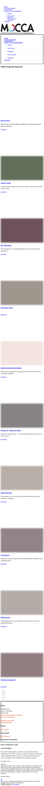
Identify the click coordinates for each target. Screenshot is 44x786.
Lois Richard (5, 555)
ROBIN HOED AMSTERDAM (11, 368)
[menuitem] (23, 7)
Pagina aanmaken (11, 18)
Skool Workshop (6, 493)
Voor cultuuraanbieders (13, 11)
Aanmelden (10, 17)
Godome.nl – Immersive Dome (11, 430)
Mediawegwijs (5, 617)
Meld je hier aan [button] (5, 736)
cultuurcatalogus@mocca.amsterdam (11, 715)
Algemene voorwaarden (7, 720)
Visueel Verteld (6, 183)
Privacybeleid (15, 784)
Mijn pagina (10, 20)
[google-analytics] (1, 779)
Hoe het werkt (10, 15)
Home (6, 7)
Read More (4, 129)
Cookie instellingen (6, 722)
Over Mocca (8, 9)
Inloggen (9, 13)
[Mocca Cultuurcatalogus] (22, 3)
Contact (7, 21)
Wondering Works (7, 308)
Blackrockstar (5, 120)
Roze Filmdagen (6, 245)
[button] (22, 117)
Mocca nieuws (5, 729)
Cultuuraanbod (9, 8)
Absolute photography (8, 680)
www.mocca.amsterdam (8, 717)
